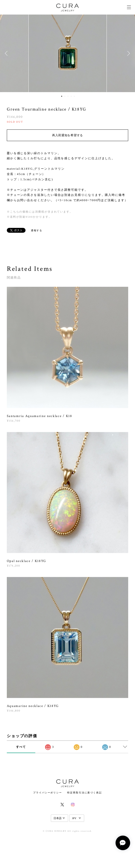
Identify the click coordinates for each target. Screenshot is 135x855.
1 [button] (61, 96)
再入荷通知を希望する (67, 135)
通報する (37, 230)
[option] (68, 53)
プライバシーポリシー (47, 792)
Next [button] (127, 53)
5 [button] (74, 96)
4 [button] (71, 96)
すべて (21, 747)
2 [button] (64, 96)
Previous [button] (7, 53)
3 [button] (67, 96)
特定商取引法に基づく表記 (84, 792)
